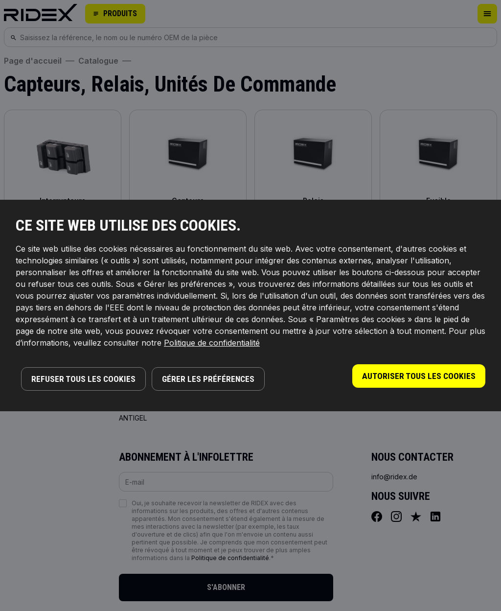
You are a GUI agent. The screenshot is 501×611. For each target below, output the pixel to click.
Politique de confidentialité (212, 343)
